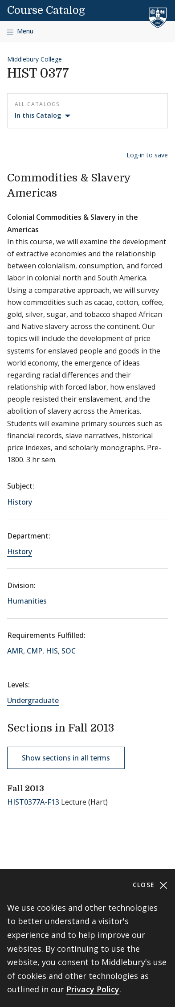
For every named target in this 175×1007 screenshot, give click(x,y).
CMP (34, 651)
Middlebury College (34, 59)
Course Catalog (46, 10)
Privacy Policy (92, 989)
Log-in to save (147, 155)
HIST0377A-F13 (33, 802)
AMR (15, 651)
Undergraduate (33, 700)
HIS (52, 651)
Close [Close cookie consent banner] (150, 885)
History (19, 502)
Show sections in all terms (66, 758)
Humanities (27, 601)
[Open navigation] (20, 31)
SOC (68, 651)
